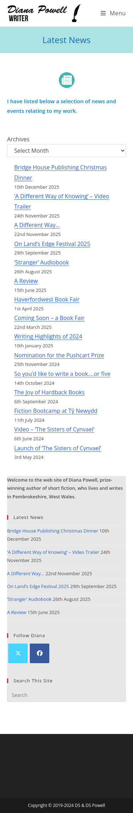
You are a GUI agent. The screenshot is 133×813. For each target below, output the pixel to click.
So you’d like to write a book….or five (62, 374)
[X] (18, 653)
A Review (26, 281)
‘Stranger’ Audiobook (41, 262)
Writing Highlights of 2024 (48, 336)
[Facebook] (39, 653)
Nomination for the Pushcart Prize (59, 355)
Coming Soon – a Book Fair (49, 318)
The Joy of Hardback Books (49, 392)
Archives (18, 139)
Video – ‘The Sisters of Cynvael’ (54, 429)
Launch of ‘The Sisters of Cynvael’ (57, 448)
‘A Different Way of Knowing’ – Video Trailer (53, 552)
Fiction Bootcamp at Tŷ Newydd (56, 411)
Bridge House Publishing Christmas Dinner (52, 531)
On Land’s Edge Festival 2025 (52, 244)
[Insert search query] (66, 695)
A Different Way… (37, 225)
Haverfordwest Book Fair (46, 299)
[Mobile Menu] (113, 13)
